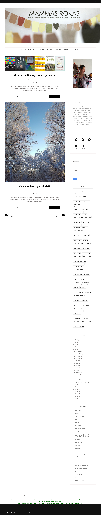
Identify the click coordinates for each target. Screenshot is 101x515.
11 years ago (30, 189)
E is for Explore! (79, 451)
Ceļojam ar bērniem (78, 217)
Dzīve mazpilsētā (85, 235)
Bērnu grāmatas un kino (79, 206)
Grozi (75, 243)
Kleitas (79, 253)
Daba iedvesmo (77, 222)
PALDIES (75, 284)
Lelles (89, 256)
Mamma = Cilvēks (84, 258)
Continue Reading (54, 96)
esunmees (77, 439)
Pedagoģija (82, 287)
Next (60, 66)
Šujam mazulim (77, 313)
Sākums (23, 49)
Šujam (42, 49)
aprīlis (77, 367)
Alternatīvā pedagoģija (79, 191)
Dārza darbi (84, 227)
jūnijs (77, 363)
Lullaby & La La (78, 462)
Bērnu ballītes (77, 204)
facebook (83, 140)
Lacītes (84, 256)
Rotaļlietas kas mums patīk (79, 295)
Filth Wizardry (78, 474)
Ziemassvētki (83, 323)
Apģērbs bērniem (77, 193)
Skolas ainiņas (86, 305)
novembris (78, 353)
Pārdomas (76, 287)
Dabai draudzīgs (85, 222)
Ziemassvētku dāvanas (79, 326)
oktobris (78, 356)
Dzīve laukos (76, 235)
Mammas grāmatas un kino (80, 261)
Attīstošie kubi (77, 201)
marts (77, 370)
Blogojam (58, 49)
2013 (76, 389)
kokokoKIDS (78, 425)
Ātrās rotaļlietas (85, 201)
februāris (78, 372)
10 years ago (30, 79)
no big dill (77, 448)
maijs (77, 365)
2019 (76, 342)
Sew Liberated (78, 442)
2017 (76, 347)
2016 (76, 349)
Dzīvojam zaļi (32, 49)
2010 (76, 396)
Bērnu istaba (76, 209)
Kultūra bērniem (86, 253)
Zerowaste (76, 323)
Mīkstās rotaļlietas (83, 279)
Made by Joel (78, 413)
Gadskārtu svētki (77, 240)
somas (75, 308)
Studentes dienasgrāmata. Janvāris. (35, 75)
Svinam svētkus (87, 310)
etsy (76, 140)
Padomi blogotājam (85, 282)
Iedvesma (89, 243)
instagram (82, 147)
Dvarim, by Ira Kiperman (81, 468)
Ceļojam (49, 49)
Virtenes (89, 321)
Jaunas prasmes (77, 248)
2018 (76, 344)
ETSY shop (77, 49)
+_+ (75, 459)
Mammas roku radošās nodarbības (81, 274)
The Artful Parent (79, 480)
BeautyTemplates (18, 512)
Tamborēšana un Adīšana (79, 321)
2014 (76, 387)
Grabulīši (85, 240)
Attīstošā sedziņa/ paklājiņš (80, 196)
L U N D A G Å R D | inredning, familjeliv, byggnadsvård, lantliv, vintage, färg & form (82, 435)
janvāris (78, 374)
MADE (76, 419)
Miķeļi (75, 279)
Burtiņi (84, 214)
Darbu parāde (77, 227)
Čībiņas (87, 219)
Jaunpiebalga (86, 248)
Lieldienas (76, 258)
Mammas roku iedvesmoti (79, 271)
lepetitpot (77, 445)
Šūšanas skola (86, 318)
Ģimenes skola (81, 243)
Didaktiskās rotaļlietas (79, 232)
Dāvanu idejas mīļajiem (79, 230)
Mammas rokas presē (78, 266)
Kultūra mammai (77, 256)
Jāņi (75, 253)
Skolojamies (67, 49)
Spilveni (80, 308)
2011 (76, 394)
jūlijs (77, 360)
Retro (75, 292)
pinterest (76, 147)
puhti (76, 477)
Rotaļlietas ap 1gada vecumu (84, 292)
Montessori (76, 282)
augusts (78, 358)
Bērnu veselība (85, 209)
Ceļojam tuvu (77, 219)
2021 (76, 340)
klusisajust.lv (78, 431)
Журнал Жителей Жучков (82, 465)
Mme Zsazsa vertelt (80, 428)
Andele (87, 191)
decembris (78, 351)
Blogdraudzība (77, 214)
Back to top (92, 513)
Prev (56, 66)
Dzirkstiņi (88, 232)
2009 (76, 398)
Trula (76, 471)
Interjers (85, 245)
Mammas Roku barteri (79, 269)
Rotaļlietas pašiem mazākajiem (80, 297)
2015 (76, 384)
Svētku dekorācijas (78, 310)
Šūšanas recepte (77, 318)
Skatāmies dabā (77, 305)
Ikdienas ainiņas (77, 245)
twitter (89, 140)
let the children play (80, 454)
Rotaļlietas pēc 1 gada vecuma (80, 300)
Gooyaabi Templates (35, 512)
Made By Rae (78, 410)
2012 (76, 391)
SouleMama (78, 422)
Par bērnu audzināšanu (84, 284)
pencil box (77, 457)
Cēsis (83, 219)
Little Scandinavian (80, 416)
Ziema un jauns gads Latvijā (35, 186)
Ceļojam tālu (88, 217)
